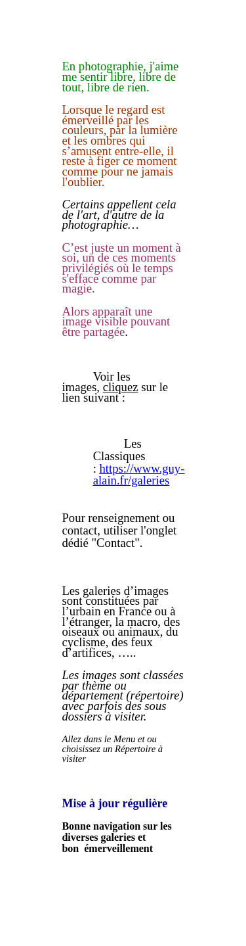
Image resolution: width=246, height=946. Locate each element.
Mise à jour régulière (114, 803)
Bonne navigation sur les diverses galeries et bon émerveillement (116, 837)
